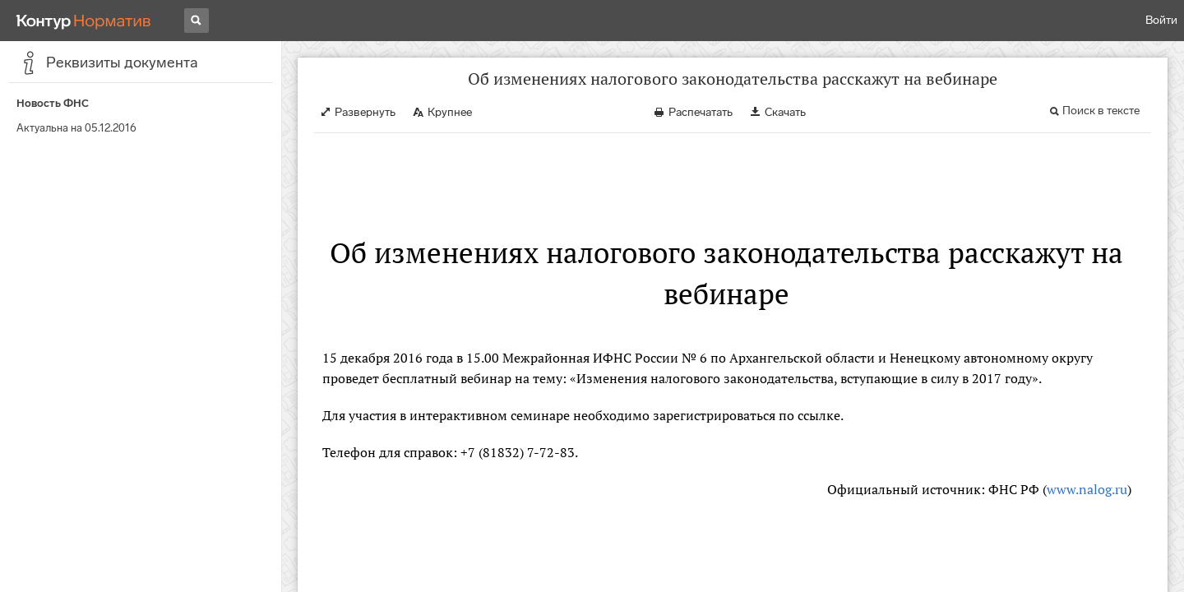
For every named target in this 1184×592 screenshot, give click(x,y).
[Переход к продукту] (83, 20)
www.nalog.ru (1087, 489)
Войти (1161, 20)
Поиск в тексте (1101, 111)
